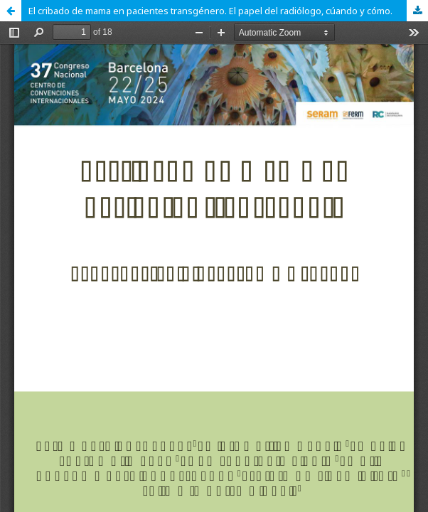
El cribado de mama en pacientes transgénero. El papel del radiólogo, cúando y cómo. (210, 10)
